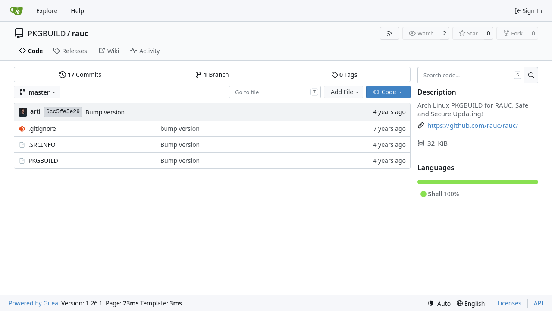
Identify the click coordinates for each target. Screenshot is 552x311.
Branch (212, 74)
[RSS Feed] (390, 33)
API (538, 303)
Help (77, 10)
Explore (46, 10)
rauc (80, 33)
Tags (344, 74)
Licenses (509, 303)
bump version (180, 128)
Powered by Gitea (33, 303)
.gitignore (42, 128)
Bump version (105, 112)
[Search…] (531, 75)
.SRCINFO (42, 144)
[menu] (439, 303)
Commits (80, 74)
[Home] (16, 11)
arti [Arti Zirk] (35, 111)
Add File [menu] (345, 92)
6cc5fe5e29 (63, 111)
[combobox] (275, 92)
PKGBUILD (47, 33)
